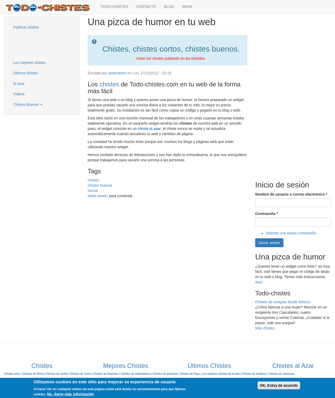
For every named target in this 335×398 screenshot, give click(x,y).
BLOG (169, 6)
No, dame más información (70, 394)
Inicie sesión (98, 196)
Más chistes (265, 328)
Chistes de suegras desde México (282, 302)
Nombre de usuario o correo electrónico (291, 194)
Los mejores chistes (29, 62)
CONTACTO (146, 6)
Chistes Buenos (27, 104)
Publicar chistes (26, 27)
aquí (258, 282)
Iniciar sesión (269, 243)
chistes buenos (100, 185)
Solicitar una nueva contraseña (291, 233)
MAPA (187, 6)
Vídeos (19, 94)
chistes (109, 84)
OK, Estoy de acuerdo (279, 385)
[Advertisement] (35, 44)
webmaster (117, 73)
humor (93, 191)
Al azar (19, 83)
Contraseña (266, 214)
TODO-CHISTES (114, 6)
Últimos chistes (25, 73)
